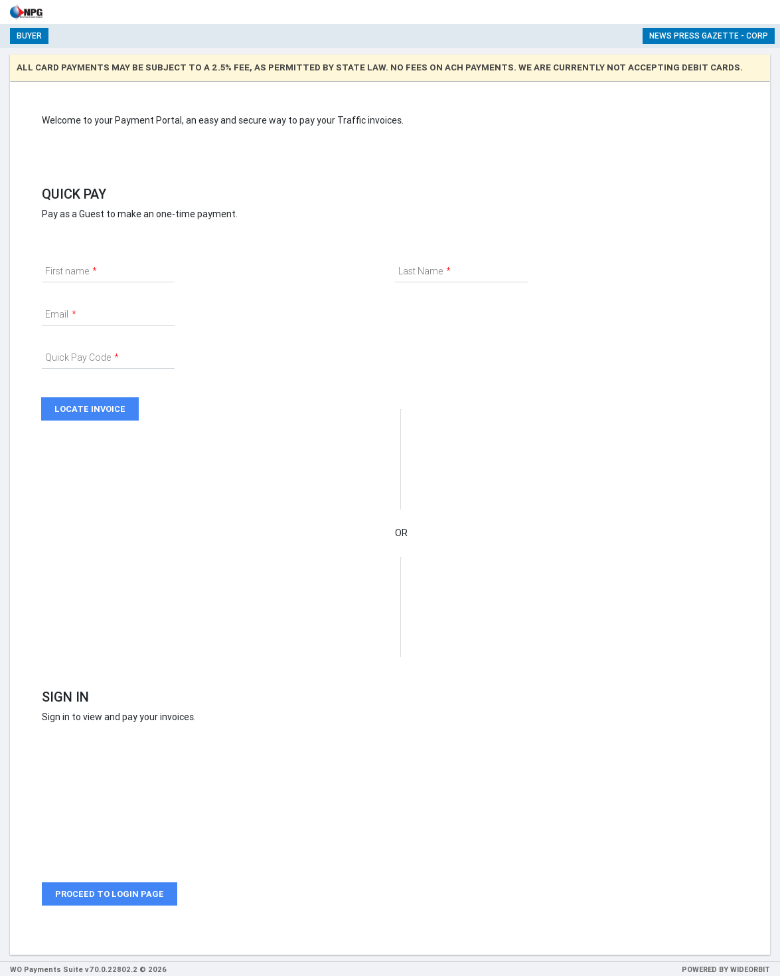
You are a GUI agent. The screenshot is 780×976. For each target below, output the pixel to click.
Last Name (420, 271)
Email (56, 314)
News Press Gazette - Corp (708, 36)
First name (67, 271)
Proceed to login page (109, 894)
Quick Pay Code (78, 357)
